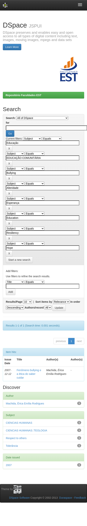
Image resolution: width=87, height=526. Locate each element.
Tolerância (12, 445)
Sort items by (43, 301)
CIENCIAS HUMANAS (19, 422)
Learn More (12, 47)
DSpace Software (19, 497)
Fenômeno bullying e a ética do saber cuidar (29, 374)
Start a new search (19, 259)
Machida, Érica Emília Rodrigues (25, 403)
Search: (10, 118)
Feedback (80, 497)
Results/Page (14, 301)
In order (75, 301)
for (7, 122)
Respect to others (16, 438)
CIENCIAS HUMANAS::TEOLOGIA (26, 430)
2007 (9, 465)
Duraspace (65, 497)
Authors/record (34, 307)
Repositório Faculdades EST (23, 95)
